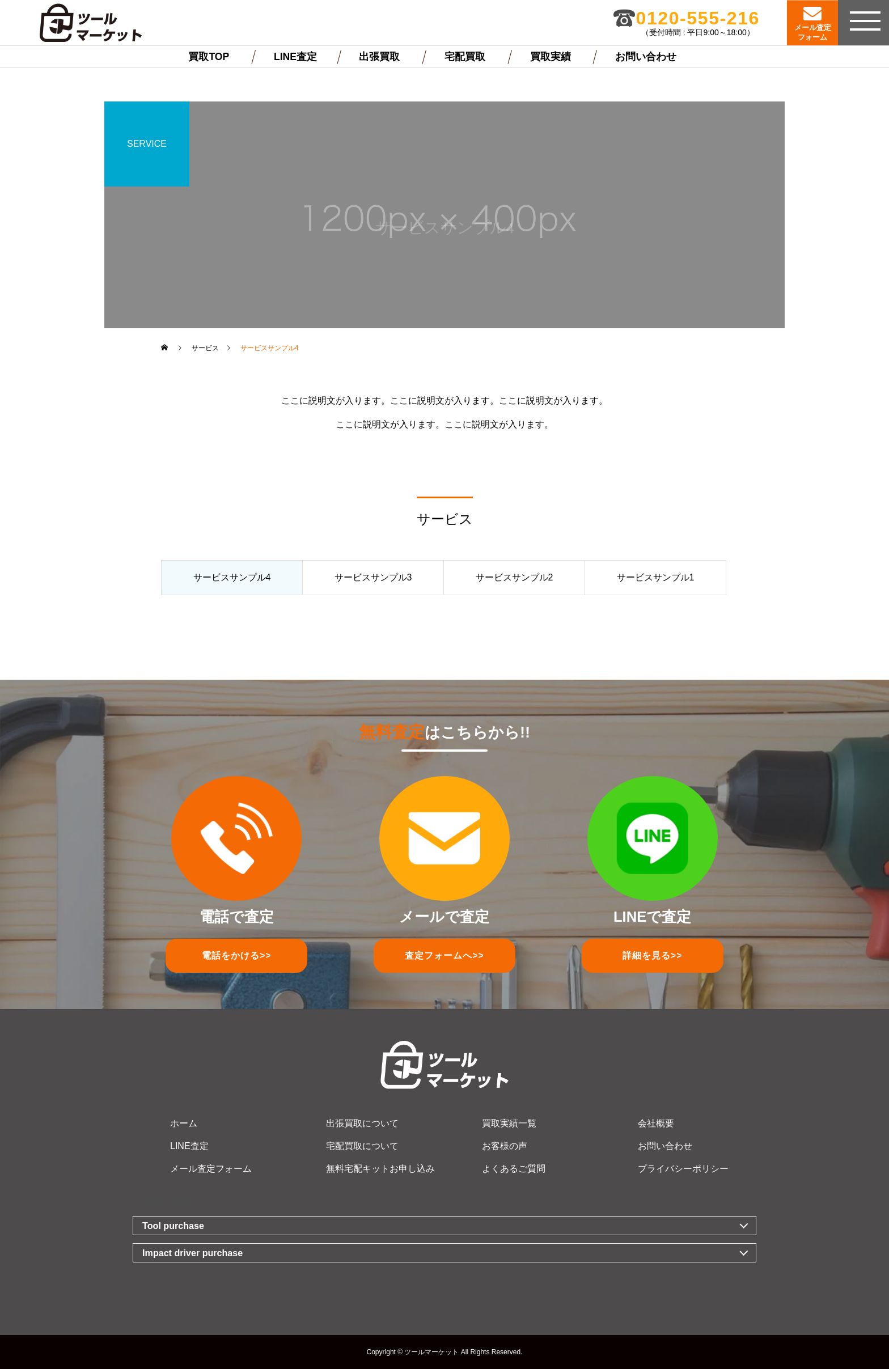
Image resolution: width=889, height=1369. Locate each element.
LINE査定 (295, 56)
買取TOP (208, 56)
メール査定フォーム (211, 1168)
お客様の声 (504, 1146)
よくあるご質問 (513, 1168)
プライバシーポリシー (683, 1168)
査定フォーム (444, 955)
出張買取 (379, 56)
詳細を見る (653, 955)
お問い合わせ (645, 56)
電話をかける (237, 955)
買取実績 (550, 56)
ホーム (183, 1123)
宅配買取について (362, 1146)
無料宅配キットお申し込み (380, 1168)
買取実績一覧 (509, 1123)
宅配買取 (464, 56)
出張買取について (362, 1123)
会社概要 (656, 1123)
